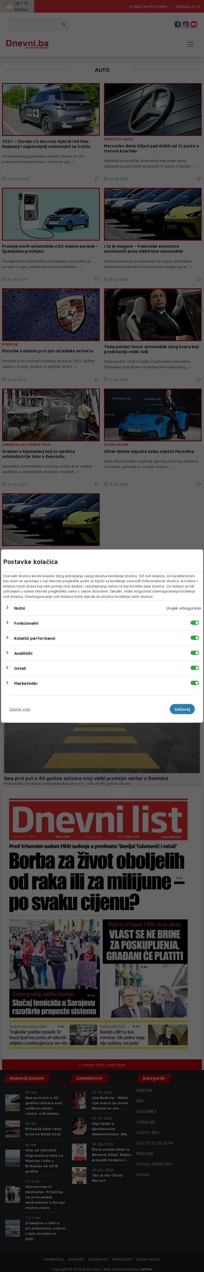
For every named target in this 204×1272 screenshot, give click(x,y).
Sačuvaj (182, 709)
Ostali (20, 668)
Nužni (19, 608)
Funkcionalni (26, 623)
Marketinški (25, 683)
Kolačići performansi (34, 638)
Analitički (23, 653)
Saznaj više (19, 709)
